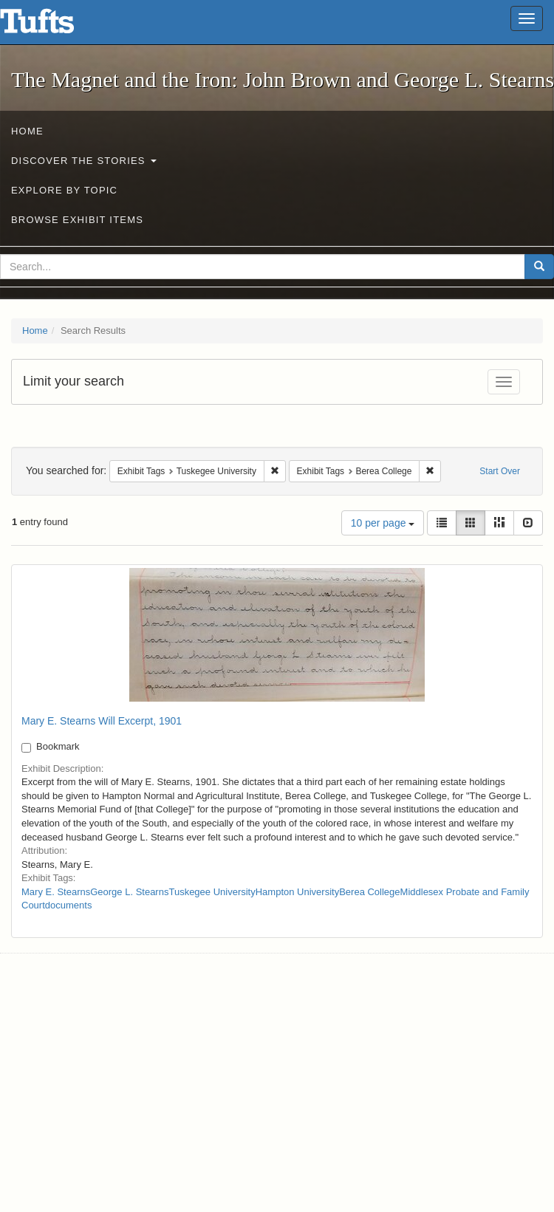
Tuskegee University (211, 891)
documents (68, 905)
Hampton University (297, 891)
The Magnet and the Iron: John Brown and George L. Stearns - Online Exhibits (55, 25)
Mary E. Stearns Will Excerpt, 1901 (101, 721)
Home (27, 131)
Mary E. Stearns (55, 891)
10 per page (383, 523)
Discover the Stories (84, 160)
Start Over (499, 471)
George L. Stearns (129, 891)
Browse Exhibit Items (77, 219)
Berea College (369, 891)
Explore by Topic (64, 190)
